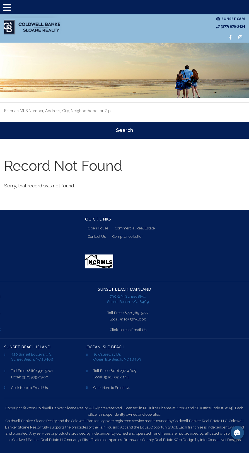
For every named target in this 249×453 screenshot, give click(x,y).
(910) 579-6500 (35, 377)
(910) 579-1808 (133, 319)
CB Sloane (32, 27)
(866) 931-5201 (40, 371)
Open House (98, 228)
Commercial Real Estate (135, 228)
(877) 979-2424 (230, 26)
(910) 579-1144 (116, 377)
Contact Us (97, 236)
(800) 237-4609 (123, 371)
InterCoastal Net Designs (220, 440)
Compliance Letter (127, 236)
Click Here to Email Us (128, 330)
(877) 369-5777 (136, 313)
